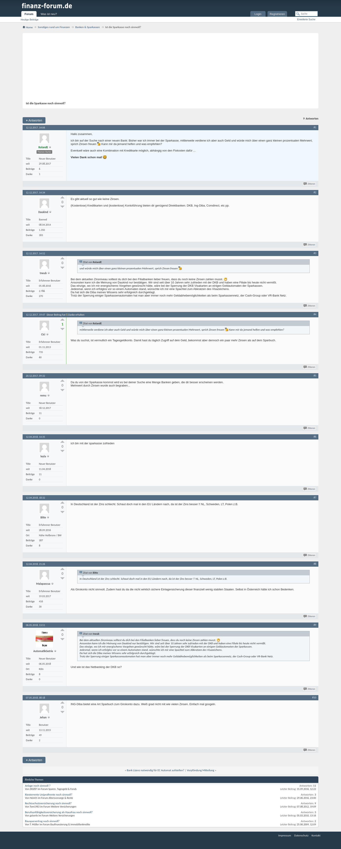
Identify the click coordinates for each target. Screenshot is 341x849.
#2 (315, 192)
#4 (315, 314)
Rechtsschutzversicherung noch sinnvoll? (48, 803)
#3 (315, 253)
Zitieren (309, 183)
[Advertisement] (168, 68)
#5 (315, 375)
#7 (315, 497)
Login (257, 14)
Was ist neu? (49, 14)
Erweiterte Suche (306, 19)
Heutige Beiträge (29, 19)
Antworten (34, 120)
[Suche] (306, 13)
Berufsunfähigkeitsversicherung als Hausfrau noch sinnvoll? (59, 812)
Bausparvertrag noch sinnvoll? (42, 821)
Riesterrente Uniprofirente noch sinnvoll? (48, 794)
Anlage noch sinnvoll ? (37, 785)
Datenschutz (301, 835)
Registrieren (277, 14)
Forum (29, 14)
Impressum (284, 835)
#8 (315, 563)
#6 (315, 436)
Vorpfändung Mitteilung (200, 770)
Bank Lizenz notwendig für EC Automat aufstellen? (155, 770)
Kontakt (316, 835)
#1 (315, 127)
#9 (315, 624)
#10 (314, 697)
